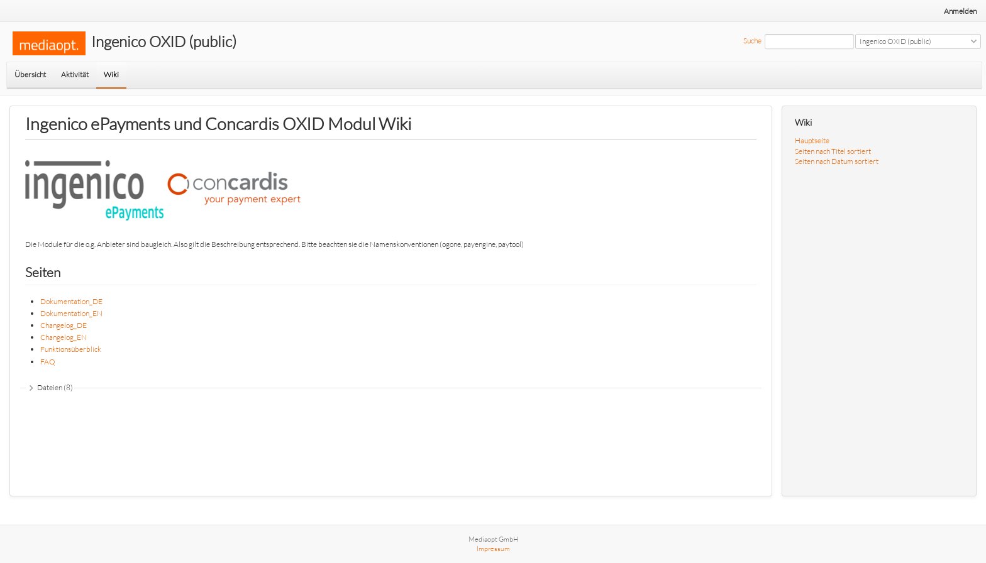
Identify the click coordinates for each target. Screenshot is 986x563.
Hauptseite (812, 140)
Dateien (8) (55, 387)
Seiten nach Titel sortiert (833, 151)
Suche (752, 40)
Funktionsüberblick (70, 349)
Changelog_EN (63, 337)
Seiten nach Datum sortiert (836, 161)
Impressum (493, 548)
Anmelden (960, 11)
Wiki (111, 74)
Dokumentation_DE (71, 301)
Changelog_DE (63, 325)
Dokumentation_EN (71, 313)
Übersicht (30, 74)
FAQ (47, 361)
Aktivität (75, 74)
